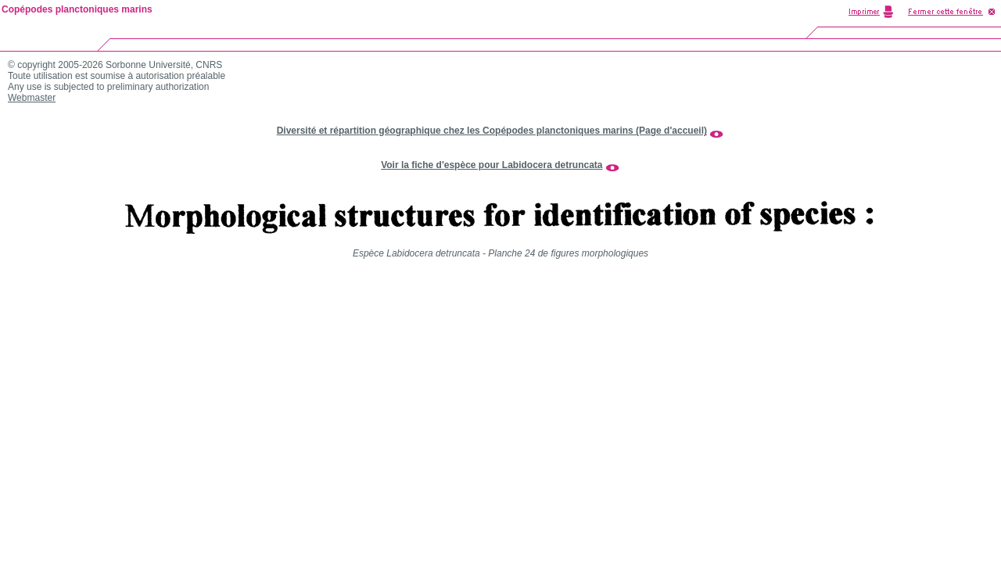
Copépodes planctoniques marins (77, 9)
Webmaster (32, 97)
